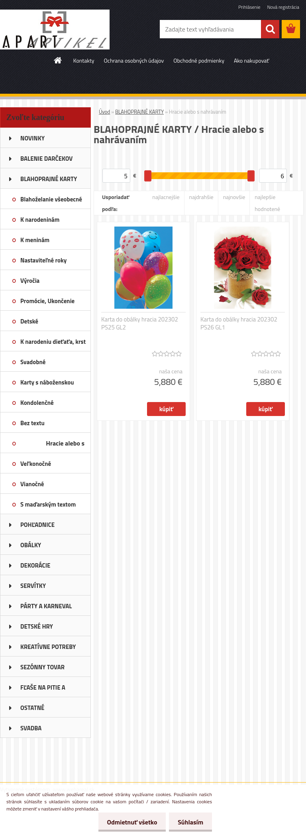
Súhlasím (189, 822)
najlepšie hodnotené (267, 203)
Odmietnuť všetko (128, 822)
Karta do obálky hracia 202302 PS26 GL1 (238, 323)
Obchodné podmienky (198, 60)
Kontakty (83, 60)
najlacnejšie (165, 197)
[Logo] (55, 29)
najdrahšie (201, 197)
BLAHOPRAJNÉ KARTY (139, 112)
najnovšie (234, 197)
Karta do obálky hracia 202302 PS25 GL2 (139, 323)
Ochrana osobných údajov (134, 60)
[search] (270, 29)
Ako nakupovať (251, 60)
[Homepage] (58, 60)
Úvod (104, 112)
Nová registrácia (283, 7)
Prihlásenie (249, 7)
